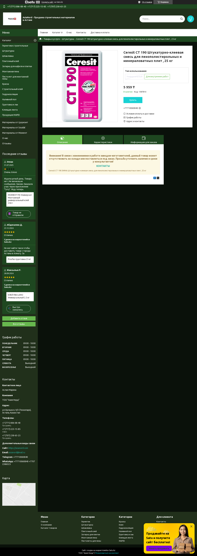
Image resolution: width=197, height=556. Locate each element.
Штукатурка (68, 39)
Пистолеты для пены (91, 541)
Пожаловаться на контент (107, 553)
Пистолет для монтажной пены (15, 77)
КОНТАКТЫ (103, 166)
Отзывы (6, 143)
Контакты (81, 32)
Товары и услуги (52, 39)
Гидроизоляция (10, 94)
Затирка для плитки (90, 534)
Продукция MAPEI (11, 115)
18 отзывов (147, 2)
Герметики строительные (15, 45)
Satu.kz (112, 550)
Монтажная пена (10, 71)
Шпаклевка (7, 56)
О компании (46, 525)
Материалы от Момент (14, 132)
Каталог (56, 32)
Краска (5, 84)
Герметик (85, 521)
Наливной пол (9, 99)
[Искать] (181, 18)
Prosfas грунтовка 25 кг (19, 259)
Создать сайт (47, 2)
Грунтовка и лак (10, 104)
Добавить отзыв (19, 318)
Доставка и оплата (100, 32)
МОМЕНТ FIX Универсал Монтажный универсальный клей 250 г (20, 199)
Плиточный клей (10, 61)
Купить (133, 100)
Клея (121, 525)
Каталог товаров (49, 528)
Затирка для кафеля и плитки (17, 66)
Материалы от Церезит (15, 122)
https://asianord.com (18, 448)
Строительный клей (12, 89)
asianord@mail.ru (17, 452)
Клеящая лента (10, 110)
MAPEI (122, 541)
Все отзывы (19, 324)
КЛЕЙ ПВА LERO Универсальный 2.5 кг (19, 296)
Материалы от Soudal (13, 127)
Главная (44, 32)
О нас (69, 32)
